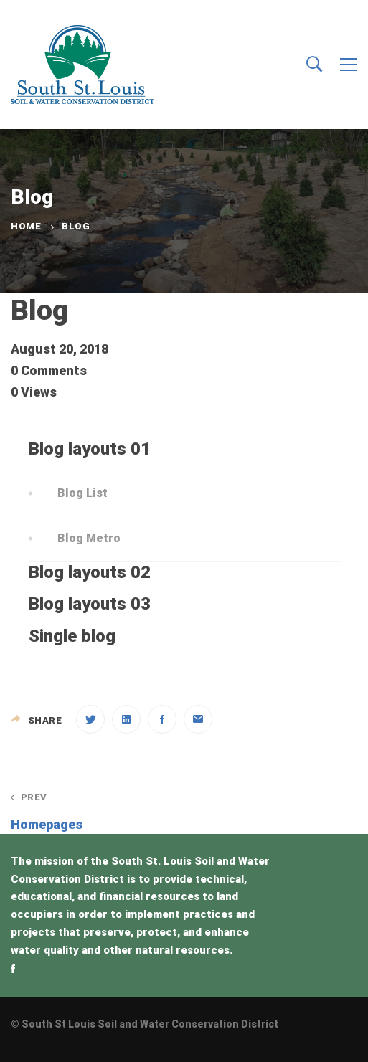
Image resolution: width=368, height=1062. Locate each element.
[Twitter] (90, 719)
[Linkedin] (126, 719)
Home (26, 226)
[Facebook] (162, 719)
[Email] (198, 719)
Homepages (90, 811)
